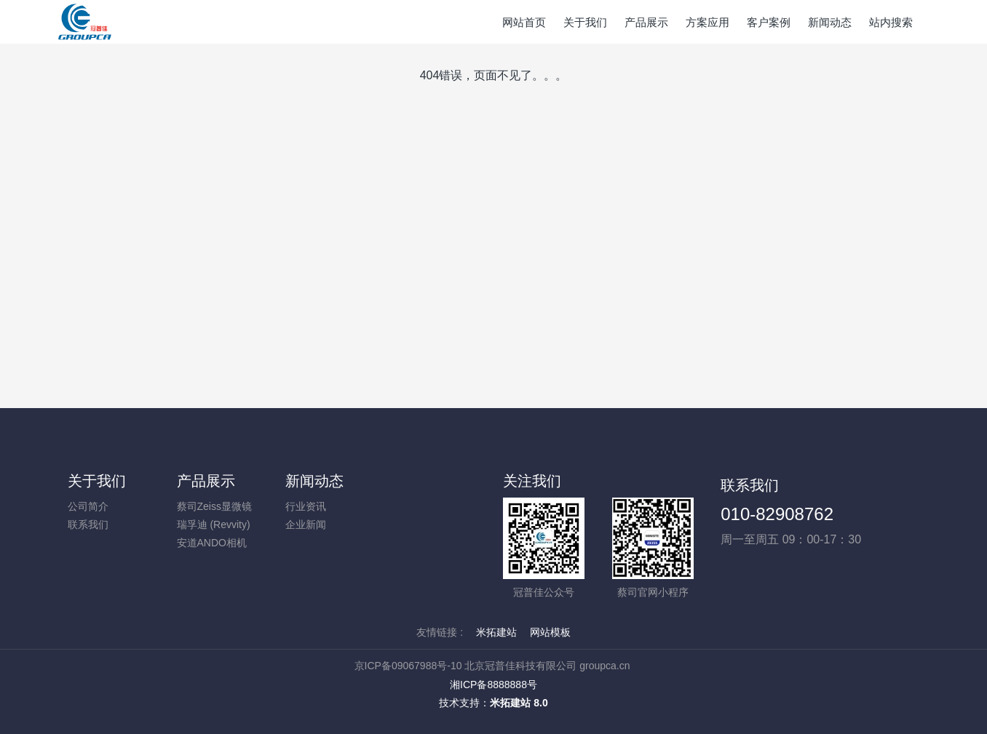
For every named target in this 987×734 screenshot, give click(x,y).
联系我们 (88, 524)
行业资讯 (305, 506)
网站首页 (524, 22)
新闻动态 (314, 481)
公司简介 (88, 506)
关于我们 (97, 481)
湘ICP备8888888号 (493, 684)
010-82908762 (777, 514)
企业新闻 (305, 524)
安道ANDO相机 (212, 542)
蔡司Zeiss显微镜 (214, 506)
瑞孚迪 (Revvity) (213, 524)
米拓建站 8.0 (518, 703)
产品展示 (206, 481)
